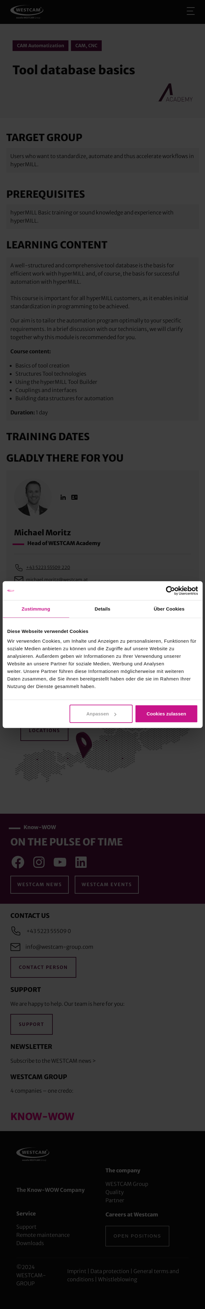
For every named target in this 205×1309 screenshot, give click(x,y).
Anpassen (101, 713)
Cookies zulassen (166, 713)
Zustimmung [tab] (36, 608)
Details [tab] (103, 608)
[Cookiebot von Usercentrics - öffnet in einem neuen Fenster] (170, 590)
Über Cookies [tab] (169, 608)
